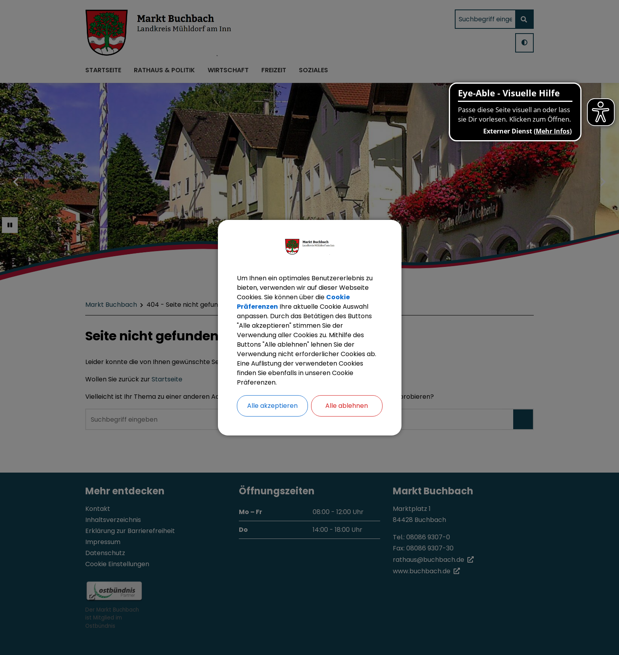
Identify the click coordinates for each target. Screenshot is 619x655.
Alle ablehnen (346, 405)
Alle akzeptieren (272, 405)
